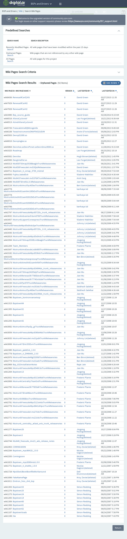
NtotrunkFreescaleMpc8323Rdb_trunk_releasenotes (37, 294)
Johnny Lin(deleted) (86, 223)
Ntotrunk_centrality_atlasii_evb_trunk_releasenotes (37, 423)
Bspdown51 (18, 315)
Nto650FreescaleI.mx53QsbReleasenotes (32, 167)
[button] (60, 4)
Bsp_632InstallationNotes (25, 364)
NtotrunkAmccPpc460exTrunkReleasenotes (33, 290)
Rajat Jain (81, 364)
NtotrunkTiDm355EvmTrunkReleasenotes (32, 344)
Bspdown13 (18, 371)
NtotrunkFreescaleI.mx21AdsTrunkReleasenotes (35, 417)
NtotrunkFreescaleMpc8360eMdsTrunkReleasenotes (37, 332)
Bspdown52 (18, 309)
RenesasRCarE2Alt (21, 97)
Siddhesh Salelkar (85, 286)
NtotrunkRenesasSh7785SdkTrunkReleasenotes (35, 387)
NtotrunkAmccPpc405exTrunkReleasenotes (33, 185)
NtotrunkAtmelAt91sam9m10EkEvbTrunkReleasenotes (29, 191)
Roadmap (17, 150)
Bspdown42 (18, 321)
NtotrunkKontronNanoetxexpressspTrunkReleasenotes (29, 259)
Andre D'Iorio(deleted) (87, 131)
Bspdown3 (18, 435)
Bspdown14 (18, 498)
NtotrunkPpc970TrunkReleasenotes (29, 283)
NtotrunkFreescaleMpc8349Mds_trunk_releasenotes (37, 268)
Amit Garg (81, 178)
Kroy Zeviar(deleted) (86, 171)
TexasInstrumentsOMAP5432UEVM (29, 131)
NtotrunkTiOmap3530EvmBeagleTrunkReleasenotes (37, 240)
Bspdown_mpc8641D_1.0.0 (25, 450)
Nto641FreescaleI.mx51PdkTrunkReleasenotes (34, 178)
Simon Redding (84, 487)
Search (10, 49)
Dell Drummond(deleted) (86, 472)
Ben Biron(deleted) (85, 256)
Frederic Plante (84, 246)
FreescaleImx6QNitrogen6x (25, 128)
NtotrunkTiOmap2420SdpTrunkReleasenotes (34, 272)
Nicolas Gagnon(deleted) (85, 451)
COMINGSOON (19, 447)
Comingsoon (19, 456)
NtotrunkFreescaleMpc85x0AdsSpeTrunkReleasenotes (29, 225)
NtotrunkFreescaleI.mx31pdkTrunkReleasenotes (35, 338)
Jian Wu (80, 163)
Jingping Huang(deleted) (84, 241)
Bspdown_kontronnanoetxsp (26, 297)
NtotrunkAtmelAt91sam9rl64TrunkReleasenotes (35, 262)
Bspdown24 (18, 494)
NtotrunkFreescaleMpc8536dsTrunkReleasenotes (36, 253)
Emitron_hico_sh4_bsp (23, 481)
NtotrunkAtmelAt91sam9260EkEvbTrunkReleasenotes (29, 203)
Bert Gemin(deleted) (86, 185)
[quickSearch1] (82, 12)
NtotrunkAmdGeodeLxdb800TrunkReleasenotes (35, 249)
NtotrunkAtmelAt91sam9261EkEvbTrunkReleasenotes (29, 197)
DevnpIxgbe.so (20, 141)
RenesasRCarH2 (20, 109)
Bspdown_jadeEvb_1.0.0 (24, 350)
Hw (14, 516)
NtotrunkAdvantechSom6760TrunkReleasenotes (35, 216)
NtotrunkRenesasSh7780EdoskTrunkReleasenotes (36, 275)
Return (118, 528)
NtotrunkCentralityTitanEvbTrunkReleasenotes (35, 381)
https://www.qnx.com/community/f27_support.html (92, 21)
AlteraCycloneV (20, 118)
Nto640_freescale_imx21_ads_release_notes (33, 441)
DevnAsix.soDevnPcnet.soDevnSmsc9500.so (33, 147)
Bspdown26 (18, 429)
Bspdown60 (18, 501)
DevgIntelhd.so (20, 160)
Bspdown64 (18, 303)
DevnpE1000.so (20, 135)
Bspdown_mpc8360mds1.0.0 (26, 462)
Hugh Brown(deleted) (87, 156)
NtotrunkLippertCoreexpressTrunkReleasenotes (35, 219)
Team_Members (20, 246)
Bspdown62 (18, 508)
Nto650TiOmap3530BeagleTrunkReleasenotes (34, 163)
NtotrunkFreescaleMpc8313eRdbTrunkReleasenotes (37, 377)
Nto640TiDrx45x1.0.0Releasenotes (28, 182)
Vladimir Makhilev (85, 174)
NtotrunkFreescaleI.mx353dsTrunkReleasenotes (35, 286)
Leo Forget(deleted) (86, 118)
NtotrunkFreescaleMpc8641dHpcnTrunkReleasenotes (38, 406)
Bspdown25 (18, 490)
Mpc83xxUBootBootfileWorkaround (29, 471)
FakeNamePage (20, 477)
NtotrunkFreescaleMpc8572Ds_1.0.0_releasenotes (36, 229)
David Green (82, 97)
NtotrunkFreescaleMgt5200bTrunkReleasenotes (35, 357)
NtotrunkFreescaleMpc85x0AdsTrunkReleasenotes (36, 236)
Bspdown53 (18, 487)
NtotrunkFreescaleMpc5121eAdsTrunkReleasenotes (37, 402)
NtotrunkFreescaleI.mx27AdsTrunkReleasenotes (35, 412)
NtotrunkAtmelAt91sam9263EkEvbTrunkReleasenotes (29, 208)
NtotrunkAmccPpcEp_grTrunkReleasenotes (33, 326)
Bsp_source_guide (21, 115)
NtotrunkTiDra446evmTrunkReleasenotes (32, 393)
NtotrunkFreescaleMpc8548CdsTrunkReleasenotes (36, 368)
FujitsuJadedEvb (20, 174)
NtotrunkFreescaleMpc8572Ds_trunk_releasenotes (36, 212)
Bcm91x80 (17, 232)
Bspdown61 (18, 505)
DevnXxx (17, 156)
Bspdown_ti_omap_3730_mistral (28, 171)
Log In (114, 11)
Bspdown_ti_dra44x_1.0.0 (25, 466)
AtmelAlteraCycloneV (23, 122)
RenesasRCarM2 (20, 103)
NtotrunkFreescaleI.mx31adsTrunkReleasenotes (35, 361)
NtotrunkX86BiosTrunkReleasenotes (30, 398)
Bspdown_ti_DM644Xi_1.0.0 (25, 353)
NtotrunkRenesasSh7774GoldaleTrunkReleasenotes (37, 279)
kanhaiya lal (82, 189)
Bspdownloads (20, 512)
